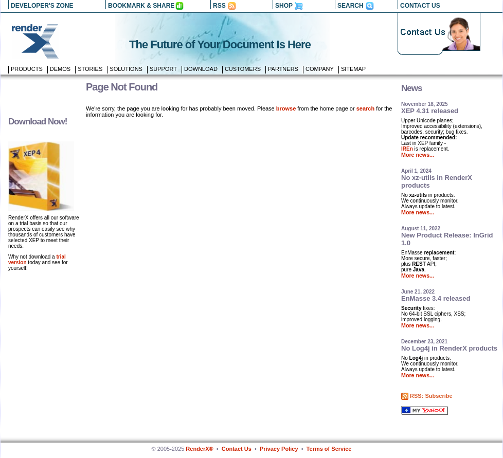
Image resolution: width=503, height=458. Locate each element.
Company (320, 69)
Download (201, 69)
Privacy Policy (279, 449)
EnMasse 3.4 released (435, 298)
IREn (407, 149)
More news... (417, 155)
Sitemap (353, 69)
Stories (90, 69)
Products (27, 69)
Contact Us (237, 449)
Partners (283, 69)
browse (286, 108)
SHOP (284, 5)
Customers (243, 69)
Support (163, 69)
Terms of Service (329, 449)
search (365, 108)
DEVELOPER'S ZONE (42, 5)
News (411, 88)
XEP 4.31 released (429, 111)
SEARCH (350, 5)
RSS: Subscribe (431, 396)
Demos (60, 69)
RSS (219, 5)
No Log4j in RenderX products (449, 348)
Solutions (126, 69)
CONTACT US (420, 5)
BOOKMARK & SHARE (141, 5)
